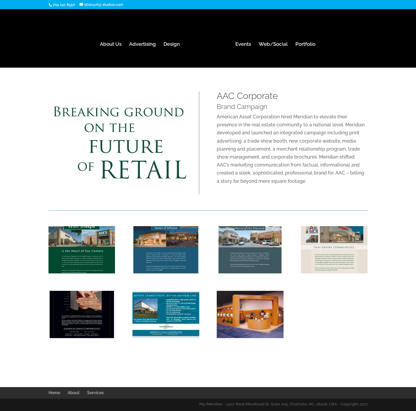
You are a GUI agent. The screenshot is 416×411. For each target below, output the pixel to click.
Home (54, 392)
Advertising (142, 44)
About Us (111, 44)
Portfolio (305, 44)
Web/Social (273, 44)
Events (243, 44)
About (74, 392)
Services (95, 392)
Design (172, 44)
